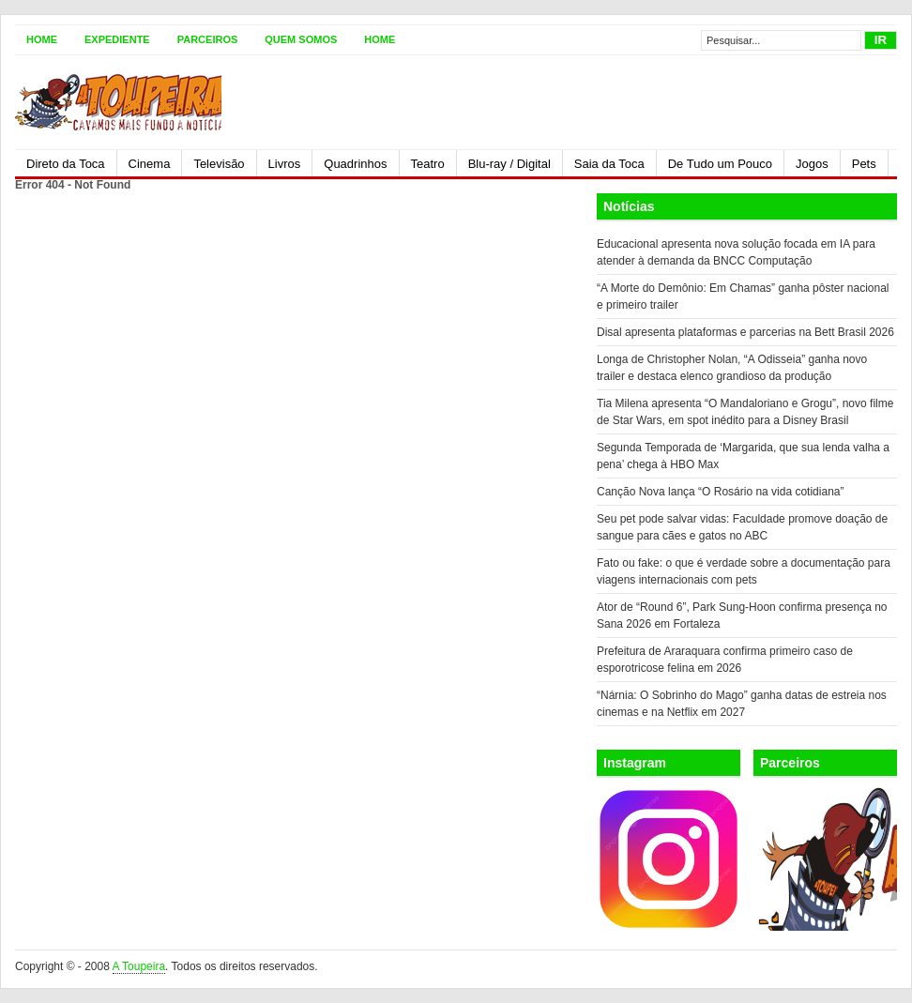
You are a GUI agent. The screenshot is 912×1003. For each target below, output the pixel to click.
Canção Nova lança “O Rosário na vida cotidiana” (720, 491)
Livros (284, 164)
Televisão (218, 164)
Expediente (117, 39)
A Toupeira (139, 966)
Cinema (150, 164)
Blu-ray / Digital (509, 164)
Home (41, 39)
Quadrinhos (355, 164)
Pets (864, 164)
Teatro (428, 164)
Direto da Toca (65, 164)
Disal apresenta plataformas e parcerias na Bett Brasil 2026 (745, 332)
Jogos (812, 164)
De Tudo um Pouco (720, 164)
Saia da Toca (609, 164)
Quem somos (301, 39)
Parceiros (207, 39)
